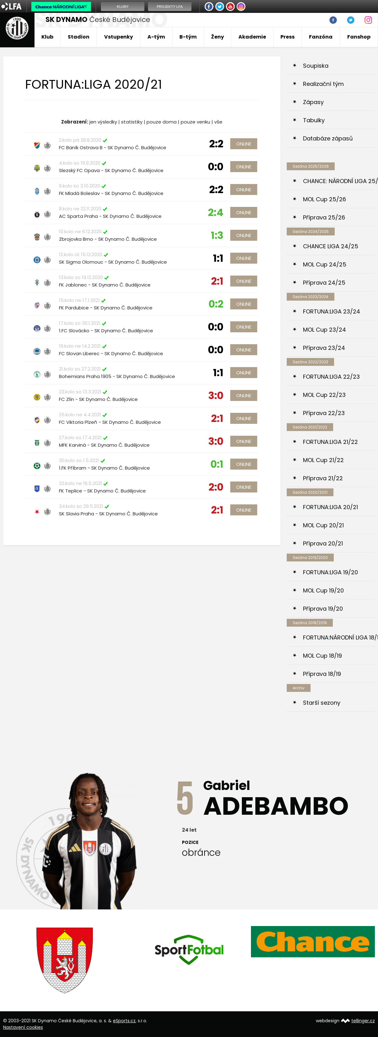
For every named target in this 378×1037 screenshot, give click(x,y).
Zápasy (313, 102)
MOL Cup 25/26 (324, 199)
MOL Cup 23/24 (324, 330)
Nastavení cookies (23, 1027)
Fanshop (358, 36)
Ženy (217, 36)
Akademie (252, 36)
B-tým (188, 36)
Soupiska (315, 66)
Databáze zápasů (328, 138)
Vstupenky (118, 36)
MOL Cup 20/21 (323, 525)
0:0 (215, 167)
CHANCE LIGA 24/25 (330, 246)
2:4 (215, 212)
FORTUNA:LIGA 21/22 (330, 442)
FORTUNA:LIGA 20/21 (330, 507)
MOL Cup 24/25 (324, 264)
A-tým (156, 36)
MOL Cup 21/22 (323, 460)
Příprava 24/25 (324, 283)
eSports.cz (124, 1021)
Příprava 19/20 (323, 609)
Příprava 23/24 (324, 348)
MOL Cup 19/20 (323, 590)
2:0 (216, 487)
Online (243, 143)
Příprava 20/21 (323, 543)
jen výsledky (103, 121)
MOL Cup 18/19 (322, 656)
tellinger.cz (363, 1021)
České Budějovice (97, 19)
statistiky (131, 121)
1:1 (218, 258)
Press (287, 36)
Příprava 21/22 (323, 478)
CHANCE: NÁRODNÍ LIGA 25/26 (339, 181)
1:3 (217, 235)
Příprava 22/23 (324, 413)
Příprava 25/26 (324, 217)
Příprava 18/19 (322, 674)
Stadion (78, 36)
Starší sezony (321, 703)
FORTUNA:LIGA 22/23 (331, 377)
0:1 (216, 464)
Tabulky (314, 120)
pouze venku (195, 121)
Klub (47, 36)
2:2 (216, 144)
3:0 (215, 395)
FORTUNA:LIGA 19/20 (330, 572)
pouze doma (161, 121)
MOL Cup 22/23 (324, 395)
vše (218, 121)
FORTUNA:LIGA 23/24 (331, 311)
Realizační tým (323, 84)
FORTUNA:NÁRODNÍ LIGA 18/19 (339, 637)
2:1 (217, 281)
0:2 (216, 304)
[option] (65, 960)
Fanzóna (321, 36)
